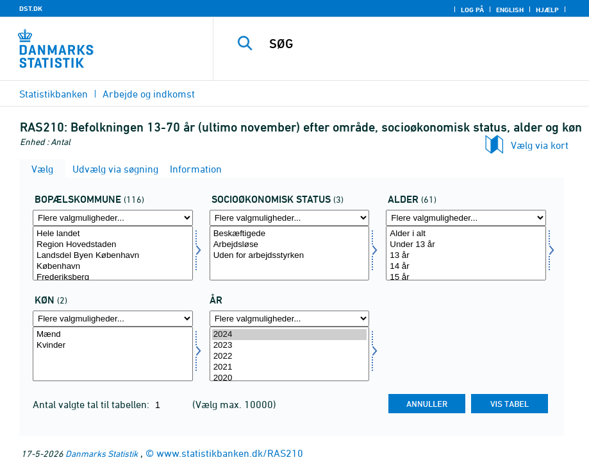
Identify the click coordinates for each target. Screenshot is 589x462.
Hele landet (112, 233)
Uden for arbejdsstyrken (289, 255)
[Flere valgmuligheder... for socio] (290, 218)
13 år (465, 255)
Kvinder (112, 345)
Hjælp (547, 9)
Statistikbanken (53, 93)
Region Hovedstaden (112, 244)
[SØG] (412, 43)
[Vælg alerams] (466, 253)
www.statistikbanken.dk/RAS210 (229, 453)
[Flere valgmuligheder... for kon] (113, 319)
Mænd (112, 334)
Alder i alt (465, 233)
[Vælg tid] (290, 354)
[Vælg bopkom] (113, 253)
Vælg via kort (539, 145)
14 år (465, 266)
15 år (465, 277)
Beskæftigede (289, 233)
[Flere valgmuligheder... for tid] (290, 319)
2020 (289, 378)
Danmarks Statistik (101, 453)
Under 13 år (465, 244)
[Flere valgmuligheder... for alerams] (466, 218)
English (510, 9)
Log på (472, 9)
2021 (289, 367)
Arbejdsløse (289, 244)
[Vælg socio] (290, 253)
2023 (289, 345)
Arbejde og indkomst (149, 93)
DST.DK (30, 8)
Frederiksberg (112, 277)
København (112, 266)
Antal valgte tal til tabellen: (92, 404)
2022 (289, 356)
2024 (289, 334)
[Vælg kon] (113, 354)
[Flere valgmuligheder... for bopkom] (113, 218)
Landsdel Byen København (112, 255)
